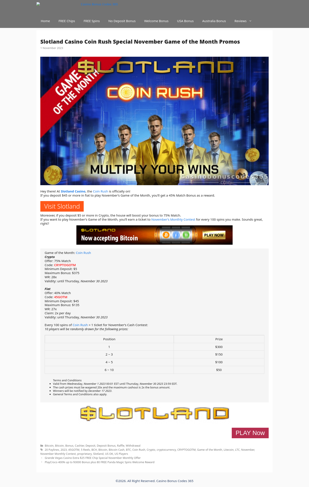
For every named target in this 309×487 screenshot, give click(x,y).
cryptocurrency (166, 450)
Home (45, 21)
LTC (237, 450)
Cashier (79, 445)
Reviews (245, 21)
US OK (109, 454)
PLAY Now (250, 432)
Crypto (151, 450)
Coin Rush (100, 191)
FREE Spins (91, 21)
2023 (64, 450)
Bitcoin (49, 445)
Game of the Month (209, 450)
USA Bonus (185, 21)
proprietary (84, 454)
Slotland (98, 454)
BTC (128, 450)
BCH (94, 450)
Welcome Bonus (156, 21)
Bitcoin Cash (116, 450)
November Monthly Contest (58, 454)
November (247, 450)
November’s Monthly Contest (173, 219)
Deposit (90, 445)
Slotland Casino (73, 191)
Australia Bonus (214, 21)
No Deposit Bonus (122, 21)
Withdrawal (133, 445)
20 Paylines (52, 450)
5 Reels (85, 450)
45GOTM (60, 297)
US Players (121, 454)
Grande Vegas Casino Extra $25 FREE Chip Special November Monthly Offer (93, 458)
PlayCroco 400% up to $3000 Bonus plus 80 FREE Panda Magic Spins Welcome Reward (99, 462)
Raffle (120, 445)
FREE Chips (67, 21)
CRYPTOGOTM (65, 265)
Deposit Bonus (106, 445)
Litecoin (229, 450)
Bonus (69, 445)
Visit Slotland (62, 206)
